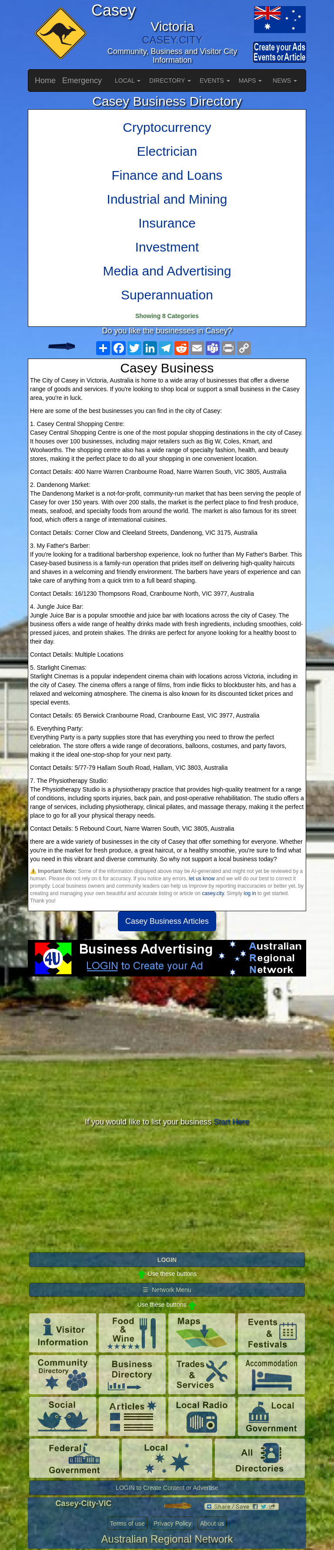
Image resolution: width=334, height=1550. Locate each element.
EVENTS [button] (215, 80)
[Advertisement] (167, 1046)
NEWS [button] (285, 80)
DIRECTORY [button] (170, 80)
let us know (201, 879)
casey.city (213, 893)
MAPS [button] (250, 80)
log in (250, 893)
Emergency (82, 80)
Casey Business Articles (167, 921)
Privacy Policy (172, 1523)
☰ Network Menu (167, 1289)
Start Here (231, 1121)
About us (212, 1523)
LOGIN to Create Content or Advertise (167, 1487)
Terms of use (127, 1523)
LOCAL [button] (127, 80)
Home (45, 80)
